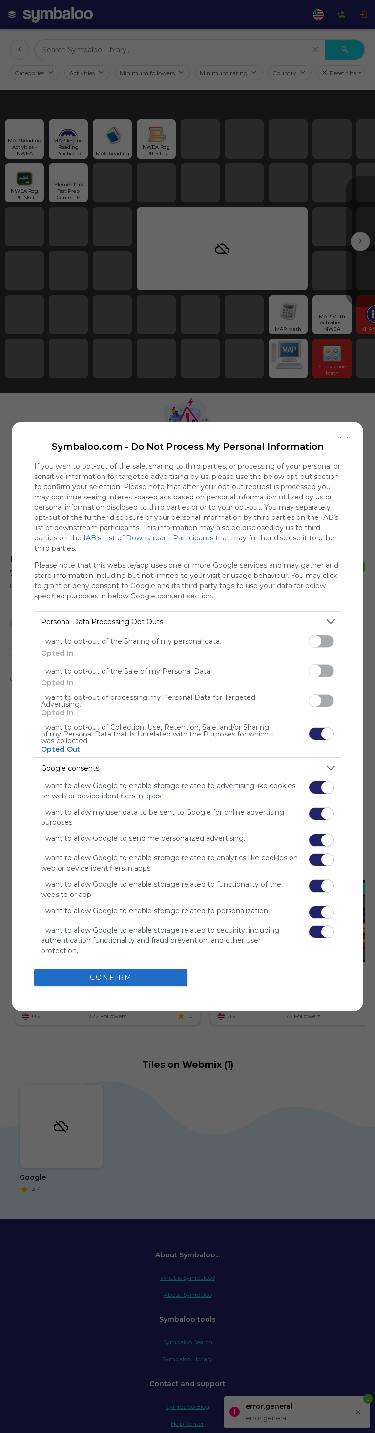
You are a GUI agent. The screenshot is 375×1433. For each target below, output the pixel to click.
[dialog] (187, 716)
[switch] (321, 641)
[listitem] (187, 622)
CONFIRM (111, 977)
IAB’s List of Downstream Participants (148, 538)
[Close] (344, 441)
